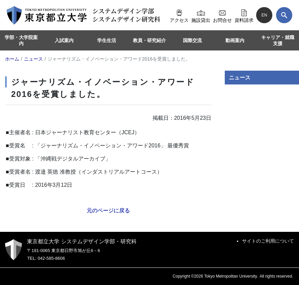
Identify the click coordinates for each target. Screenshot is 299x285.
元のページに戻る (108, 210)
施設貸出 (200, 15)
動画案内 (234, 40)
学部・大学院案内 (21, 40)
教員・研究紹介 (149, 40)
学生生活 (106, 40)
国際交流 (192, 40)
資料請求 (244, 15)
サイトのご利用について (268, 241)
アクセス (179, 15)
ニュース (239, 77)
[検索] (284, 15)
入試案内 (64, 40)
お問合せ (222, 15)
